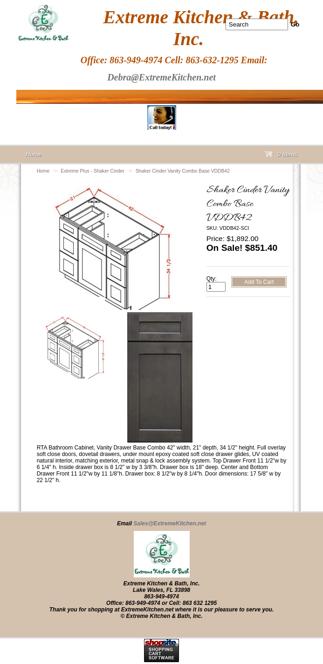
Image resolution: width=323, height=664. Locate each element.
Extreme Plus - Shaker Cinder (92, 171)
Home (43, 171)
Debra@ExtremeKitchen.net (161, 77)
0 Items (281, 156)
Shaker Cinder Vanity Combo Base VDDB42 (183, 171)
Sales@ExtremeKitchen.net (169, 523)
